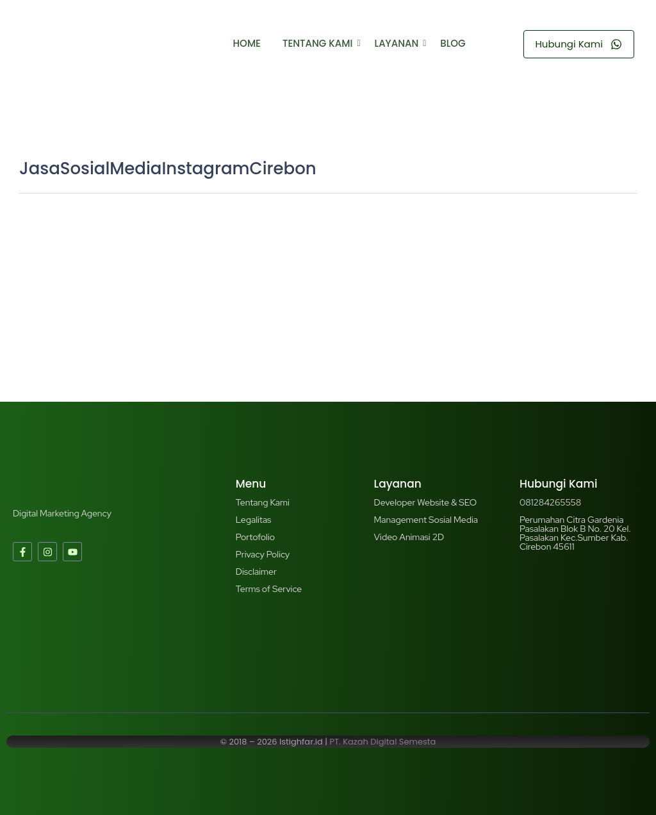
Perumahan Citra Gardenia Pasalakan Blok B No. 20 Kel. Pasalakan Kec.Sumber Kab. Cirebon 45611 (575, 533)
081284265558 (550, 502)
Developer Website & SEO (425, 502)
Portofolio (255, 537)
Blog (452, 43)
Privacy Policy (263, 554)
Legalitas (254, 519)
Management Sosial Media (426, 519)
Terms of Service (269, 589)
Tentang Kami (320, 43)
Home (247, 43)
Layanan (399, 43)
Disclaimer (256, 571)
